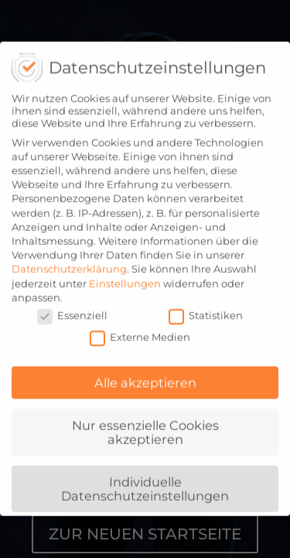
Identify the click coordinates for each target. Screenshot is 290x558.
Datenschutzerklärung (69, 264)
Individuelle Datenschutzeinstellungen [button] (145, 483)
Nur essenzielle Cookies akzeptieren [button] (145, 428)
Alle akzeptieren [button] (145, 378)
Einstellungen (125, 278)
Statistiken (206, 311)
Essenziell (72, 311)
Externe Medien (140, 332)
